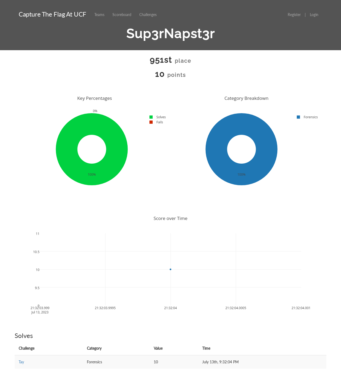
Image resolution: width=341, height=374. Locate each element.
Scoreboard (121, 14)
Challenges (148, 14)
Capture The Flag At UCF (52, 14)
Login (314, 14)
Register (294, 14)
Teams (99, 14)
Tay (21, 362)
